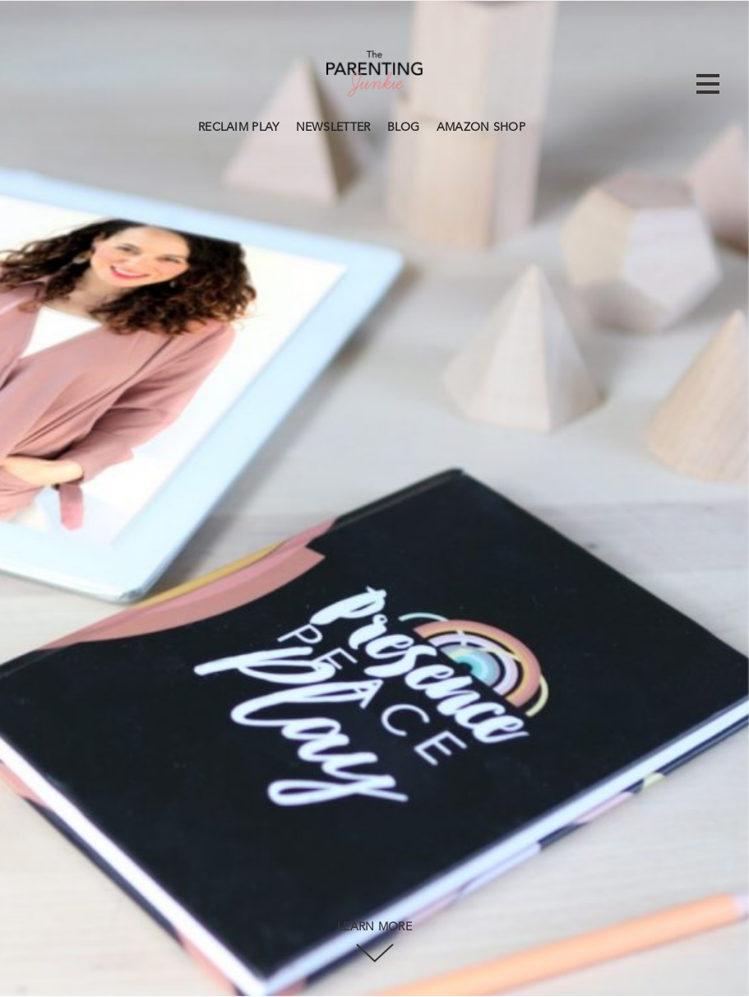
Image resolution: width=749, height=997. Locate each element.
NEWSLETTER (333, 127)
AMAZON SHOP (481, 127)
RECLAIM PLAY (239, 127)
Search (542, 125)
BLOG (403, 127)
